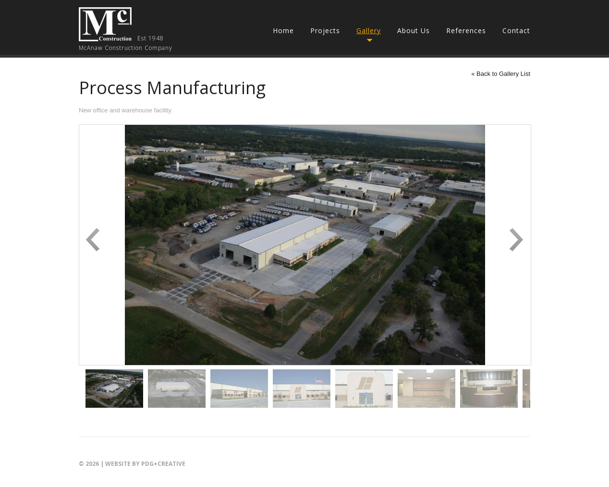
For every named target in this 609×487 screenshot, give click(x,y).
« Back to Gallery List (500, 73)
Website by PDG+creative (145, 464)
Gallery (368, 30)
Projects (325, 30)
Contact (516, 30)
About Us (413, 30)
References (466, 30)
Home (283, 30)
